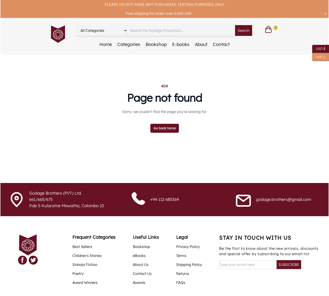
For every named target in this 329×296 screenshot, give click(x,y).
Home (105, 44)
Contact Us (142, 273)
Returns (182, 273)
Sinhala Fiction (84, 264)
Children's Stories (87, 255)
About (201, 44)
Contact (221, 44)
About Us (141, 264)
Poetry (78, 273)
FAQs (180, 282)
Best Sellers (82, 246)
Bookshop (156, 44)
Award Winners (85, 282)
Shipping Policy (189, 264)
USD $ (318, 49)
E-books (180, 44)
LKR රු (318, 57)
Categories (128, 44)
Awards (139, 282)
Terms (181, 255)
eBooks (139, 255)
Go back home (164, 128)
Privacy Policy (188, 246)
